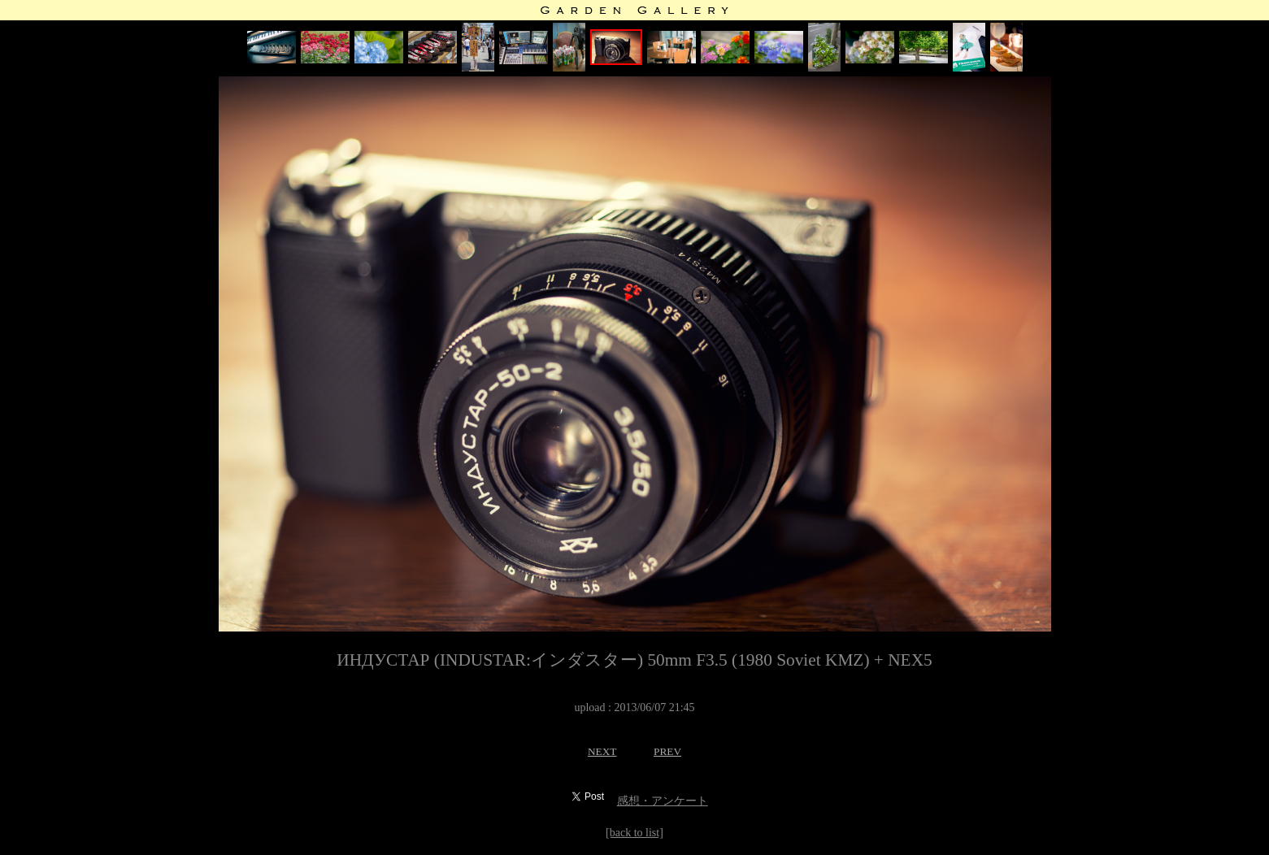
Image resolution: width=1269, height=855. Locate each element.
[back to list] (634, 833)
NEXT (602, 751)
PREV (667, 751)
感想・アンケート (662, 801)
